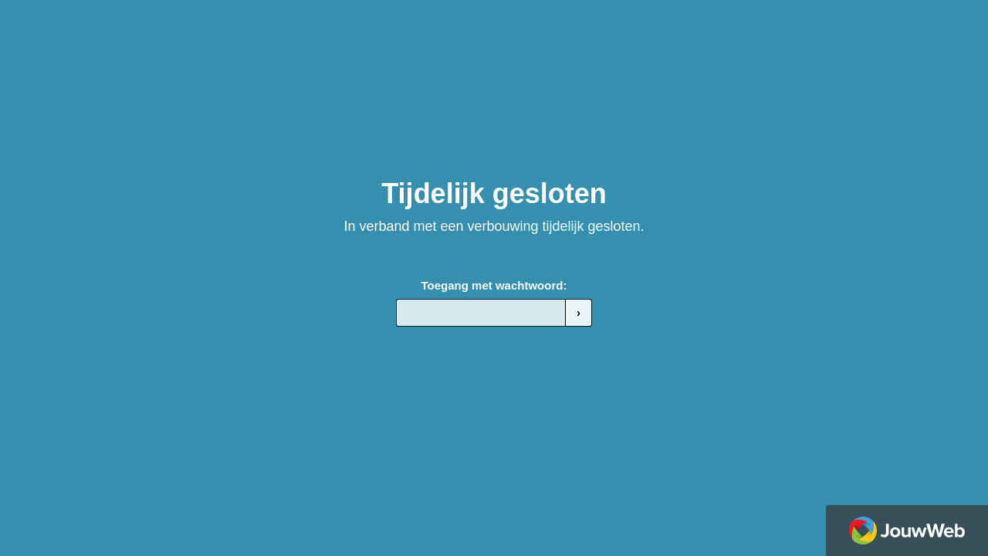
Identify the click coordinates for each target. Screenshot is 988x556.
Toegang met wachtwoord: (494, 285)
